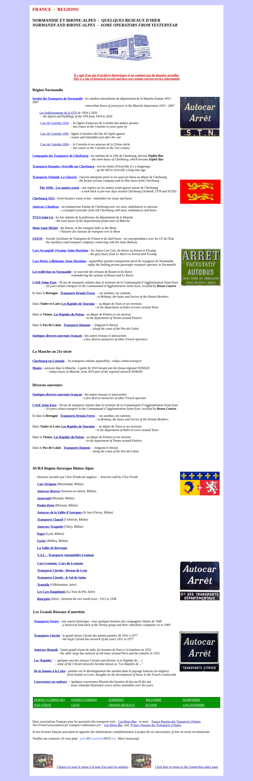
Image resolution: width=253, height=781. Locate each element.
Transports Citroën (50, 577)
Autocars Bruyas (48, 491)
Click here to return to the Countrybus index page (186, 767)
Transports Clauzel (50, 519)
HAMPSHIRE (191, 699)
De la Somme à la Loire (49, 671)
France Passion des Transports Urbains (176, 721)
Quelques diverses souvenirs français (57, 335)
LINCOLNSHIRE (194, 705)
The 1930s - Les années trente (59, 187)
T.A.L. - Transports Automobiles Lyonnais (65, 555)
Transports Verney (46, 621)
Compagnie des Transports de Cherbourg (60, 155)
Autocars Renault (46, 649)
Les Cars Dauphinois (51, 591)
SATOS (37, 238)
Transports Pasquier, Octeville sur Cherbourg (63, 166)
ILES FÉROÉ (42, 705)
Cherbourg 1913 (43, 198)
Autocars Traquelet (50, 526)
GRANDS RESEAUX (121, 705)
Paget (41, 533)
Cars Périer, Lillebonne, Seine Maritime (59, 261)
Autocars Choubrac (45, 206)
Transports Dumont (77, 325)
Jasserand (44, 498)
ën (50, 570)
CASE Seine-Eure (44, 282)
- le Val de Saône (74, 577)
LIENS (75, 705)
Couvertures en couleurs (50, 681)
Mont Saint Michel (45, 228)
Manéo (37, 368)
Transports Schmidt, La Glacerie (54, 177)
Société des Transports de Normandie (57, 98)
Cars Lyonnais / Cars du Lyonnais (60, 563)
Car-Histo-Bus (127, 721)
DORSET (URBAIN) (84, 699)
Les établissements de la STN (58, 112)
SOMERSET (116, 699)
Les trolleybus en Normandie (51, 271)
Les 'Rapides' (43, 660)
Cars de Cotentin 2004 (54, 144)
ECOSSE (151, 705)
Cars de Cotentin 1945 (54, 133)
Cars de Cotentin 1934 (54, 123)
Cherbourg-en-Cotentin (48, 361)
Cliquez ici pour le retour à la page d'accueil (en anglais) (92, 767)
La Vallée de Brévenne (52, 548)
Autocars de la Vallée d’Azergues (59, 512)
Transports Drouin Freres (77, 293)
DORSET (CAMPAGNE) (49, 699)
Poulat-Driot (45, 505)
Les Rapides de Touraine (77, 303)
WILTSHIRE (153, 699)
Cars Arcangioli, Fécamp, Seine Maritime (60, 250)
